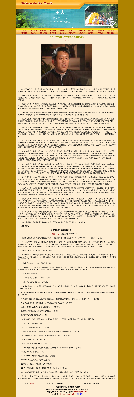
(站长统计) (79, 394)
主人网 (67, 41)
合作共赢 (53, 33)
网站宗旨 (43, 31)
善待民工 (91, 33)
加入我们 (110, 31)
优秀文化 (72, 31)
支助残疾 (101, 33)
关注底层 (91, 31)
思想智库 (53, 31)
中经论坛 (33, 383)
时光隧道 (24, 33)
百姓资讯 (82, 33)
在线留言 (101, 31)
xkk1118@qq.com (80, 392)
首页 (24, 31)
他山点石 (62, 33)
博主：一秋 (55, 234)
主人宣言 (34, 31)
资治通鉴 (62, 31)
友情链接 (110, 33)
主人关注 (43, 33)
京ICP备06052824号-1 (68, 394)
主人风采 (34, 33)
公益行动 (82, 31)
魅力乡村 (72, 33)
